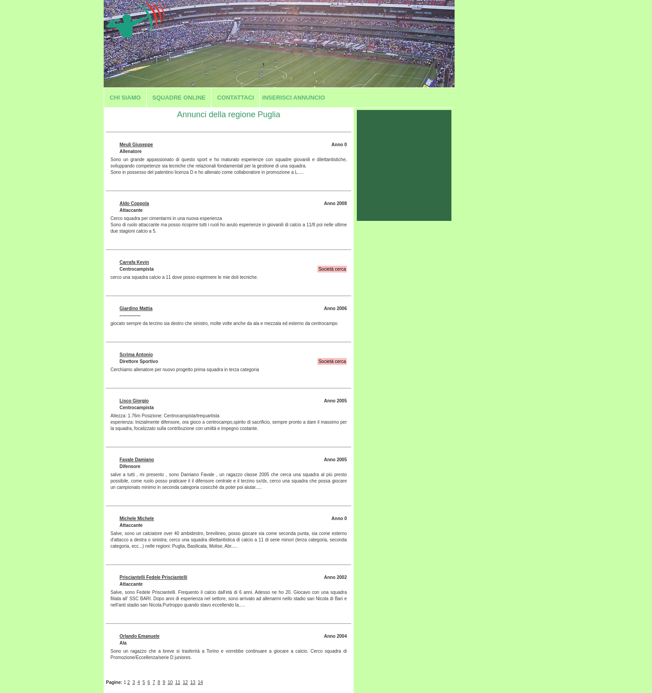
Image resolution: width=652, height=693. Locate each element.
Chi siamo (125, 97)
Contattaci (235, 97)
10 (170, 682)
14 (200, 682)
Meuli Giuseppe (136, 144)
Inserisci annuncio (293, 97)
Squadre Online (179, 97)
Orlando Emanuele (139, 636)
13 (192, 682)
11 (177, 682)
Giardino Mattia (136, 308)
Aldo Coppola (134, 203)
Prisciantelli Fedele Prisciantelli (153, 577)
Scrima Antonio (136, 354)
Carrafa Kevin (134, 262)
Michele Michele (137, 518)
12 (185, 682)
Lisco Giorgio (134, 400)
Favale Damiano (137, 459)
